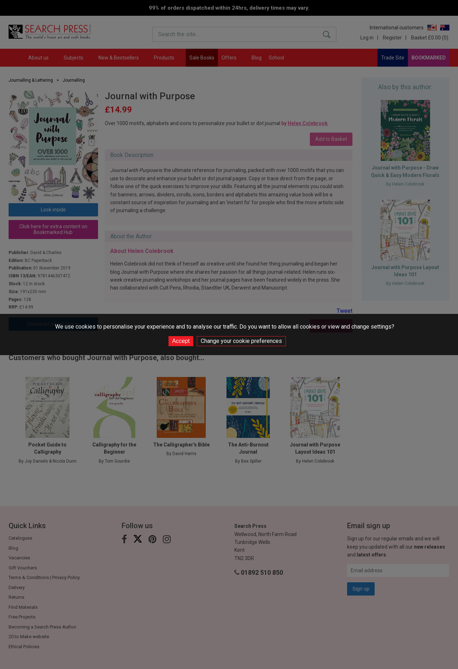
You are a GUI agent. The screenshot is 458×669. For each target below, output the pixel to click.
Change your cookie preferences (241, 341)
